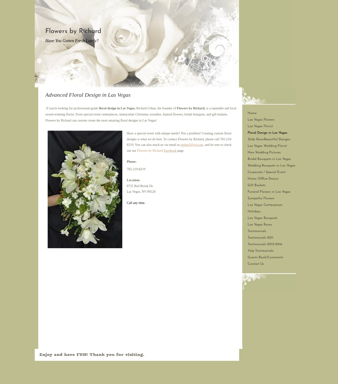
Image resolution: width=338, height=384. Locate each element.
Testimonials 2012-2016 (265, 244)
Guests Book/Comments (265, 257)
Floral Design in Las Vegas (267, 133)
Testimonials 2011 (260, 238)
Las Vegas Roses (260, 224)
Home (252, 113)
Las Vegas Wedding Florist (267, 146)
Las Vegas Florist (260, 126)
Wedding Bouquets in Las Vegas (271, 165)
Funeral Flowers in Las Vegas (269, 192)
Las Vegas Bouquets (262, 218)
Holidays (254, 211)
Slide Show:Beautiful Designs (269, 139)
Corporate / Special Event (267, 172)
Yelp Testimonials (261, 251)
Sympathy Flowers (261, 198)
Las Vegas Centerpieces (265, 205)
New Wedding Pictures (264, 152)
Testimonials (257, 231)
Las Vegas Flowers (261, 120)
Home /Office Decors (263, 179)
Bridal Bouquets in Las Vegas (269, 159)
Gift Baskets (257, 185)
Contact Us (256, 264)
